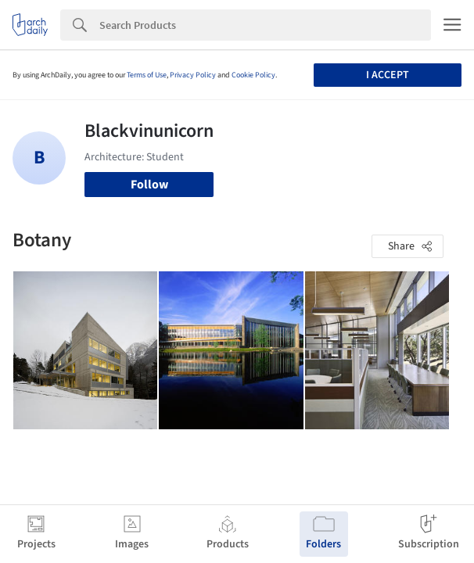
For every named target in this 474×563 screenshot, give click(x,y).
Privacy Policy (193, 75)
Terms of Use (147, 75)
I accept (387, 75)
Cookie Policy (253, 75)
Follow (149, 184)
